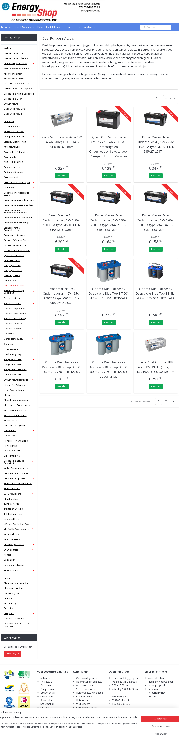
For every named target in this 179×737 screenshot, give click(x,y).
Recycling (8, 608)
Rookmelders (47, 700)
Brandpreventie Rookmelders (19, 200)
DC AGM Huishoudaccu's (16, 83)
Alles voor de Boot (13, 73)
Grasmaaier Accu (12, 349)
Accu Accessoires (19, 177)
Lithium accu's (48, 692)
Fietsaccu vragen (12, 328)
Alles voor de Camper (14, 78)
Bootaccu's (46, 685)
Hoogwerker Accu (13, 364)
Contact (8, 578)
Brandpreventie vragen (15, 235)
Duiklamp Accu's (12, 275)
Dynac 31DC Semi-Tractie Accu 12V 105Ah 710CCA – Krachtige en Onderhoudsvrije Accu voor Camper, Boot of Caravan (108, 146)
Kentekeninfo (89, 27)
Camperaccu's (47, 689)
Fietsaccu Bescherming (15, 318)
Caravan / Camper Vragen (17, 250)
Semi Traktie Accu (85, 689)
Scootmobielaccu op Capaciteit (19, 462)
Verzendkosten (156, 678)
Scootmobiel (28, 27)
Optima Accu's (11, 435)
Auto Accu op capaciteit (19, 63)
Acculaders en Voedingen (19, 182)
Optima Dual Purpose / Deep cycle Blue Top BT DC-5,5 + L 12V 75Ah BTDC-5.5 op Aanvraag (109, 369)
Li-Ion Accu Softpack (14, 389)
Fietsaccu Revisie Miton (15, 313)
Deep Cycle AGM (12, 265)
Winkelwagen (12, 653)
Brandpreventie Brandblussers (12, 229)
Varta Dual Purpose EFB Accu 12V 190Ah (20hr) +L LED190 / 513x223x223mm (155, 367)
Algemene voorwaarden (161, 681)
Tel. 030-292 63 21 (122, 703)
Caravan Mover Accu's (15, 245)
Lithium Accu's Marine (15, 384)
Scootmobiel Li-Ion (13, 98)
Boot (48, 27)
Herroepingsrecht (13, 593)
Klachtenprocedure (13, 588)
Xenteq (7, 554)
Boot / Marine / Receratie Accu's (19, 194)
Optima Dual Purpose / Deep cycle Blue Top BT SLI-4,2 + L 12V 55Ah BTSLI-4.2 (156, 293)
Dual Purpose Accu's (14, 285)
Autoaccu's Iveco (12, 146)
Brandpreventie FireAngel (17, 222)
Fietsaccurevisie (72, 27)
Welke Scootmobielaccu (16, 468)
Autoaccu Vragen (12, 166)
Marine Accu (10, 395)
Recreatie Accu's (12, 450)
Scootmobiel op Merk (19, 478)
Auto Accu (9, 121)
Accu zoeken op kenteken (17, 68)
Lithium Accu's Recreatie (19, 379)
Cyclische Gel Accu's (14, 255)
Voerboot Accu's (12, 539)
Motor (40, 27)
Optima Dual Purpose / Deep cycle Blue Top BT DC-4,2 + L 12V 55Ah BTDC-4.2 (109, 293)
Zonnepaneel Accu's (19, 564)
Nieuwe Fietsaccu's (13, 53)
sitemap (76, 731)
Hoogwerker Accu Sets (15, 369)
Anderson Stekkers (13, 171)
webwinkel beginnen (96, 731)
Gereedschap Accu (19, 338)
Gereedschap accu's (87, 707)
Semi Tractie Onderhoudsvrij (18, 483)
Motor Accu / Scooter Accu (19, 405)
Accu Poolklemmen (13, 161)
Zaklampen (9, 559)
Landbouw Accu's (12, 374)
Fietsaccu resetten (13, 323)
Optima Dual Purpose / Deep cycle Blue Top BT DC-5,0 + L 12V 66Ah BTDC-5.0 (62, 367)
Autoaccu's (46, 678)
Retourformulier (156, 692)
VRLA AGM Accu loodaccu (19, 528)
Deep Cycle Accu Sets (14, 108)
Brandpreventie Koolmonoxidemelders (15, 211)
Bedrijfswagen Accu (19, 136)
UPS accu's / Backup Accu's (17, 523)
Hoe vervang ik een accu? (89, 681)
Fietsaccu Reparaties (14, 308)
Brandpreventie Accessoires (18, 217)
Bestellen (61, 175)
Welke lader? (83, 703)
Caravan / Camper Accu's (19, 240)
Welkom (8, 48)
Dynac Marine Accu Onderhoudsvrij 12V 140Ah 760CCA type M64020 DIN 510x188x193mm (109, 222)
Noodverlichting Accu (14, 425)
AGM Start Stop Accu (14, 131)
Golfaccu (19, 343)
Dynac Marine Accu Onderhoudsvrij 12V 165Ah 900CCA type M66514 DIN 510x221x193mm (62, 296)
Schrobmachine (12, 455)
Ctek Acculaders (12, 260)
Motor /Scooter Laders (15, 415)
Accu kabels (10, 156)
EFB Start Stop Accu (13, 126)
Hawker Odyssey (12, 354)
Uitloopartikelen (12, 518)
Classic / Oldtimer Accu (15, 141)
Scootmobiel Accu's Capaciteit (19, 93)
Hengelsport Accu (19, 359)
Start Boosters (11, 498)
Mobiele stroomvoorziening (18, 399)
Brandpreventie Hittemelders (18, 205)
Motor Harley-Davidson (15, 410)
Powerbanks (10, 445)
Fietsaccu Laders (19, 303)
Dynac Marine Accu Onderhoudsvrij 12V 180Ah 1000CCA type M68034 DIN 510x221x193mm (62, 222)
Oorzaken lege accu (86, 678)
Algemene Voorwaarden (16, 583)
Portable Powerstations (16, 440)
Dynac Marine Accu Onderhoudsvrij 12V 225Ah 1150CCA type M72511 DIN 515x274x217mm (156, 144)
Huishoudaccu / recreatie (89, 692)
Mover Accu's (10, 420)
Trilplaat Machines (13, 513)
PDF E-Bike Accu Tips (87, 718)
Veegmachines (11, 534)
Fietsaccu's (6, 27)
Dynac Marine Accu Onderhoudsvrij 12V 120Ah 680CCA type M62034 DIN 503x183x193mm (156, 222)
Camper (58, 27)
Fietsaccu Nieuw (19, 298)
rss (83, 731)
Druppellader (10, 280)
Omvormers (19, 430)
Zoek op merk (19, 570)
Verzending (10, 603)
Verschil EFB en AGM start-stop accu (17, 624)
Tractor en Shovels (13, 508)
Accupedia (19, 613)
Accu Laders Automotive (16, 151)
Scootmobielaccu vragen (16, 473)
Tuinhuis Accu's (11, 503)
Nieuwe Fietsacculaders (16, 58)
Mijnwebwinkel (125, 731)
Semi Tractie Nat (12, 488)
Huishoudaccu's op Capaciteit (19, 88)
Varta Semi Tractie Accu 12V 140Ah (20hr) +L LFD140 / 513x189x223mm (62, 142)
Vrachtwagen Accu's (19, 544)
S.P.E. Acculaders (19, 493)
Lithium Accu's (11, 103)
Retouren (8, 598)
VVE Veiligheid (19, 549)
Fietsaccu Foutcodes (14, 618)
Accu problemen (85, 685)
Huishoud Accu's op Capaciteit (19, 291)
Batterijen (19, 187)
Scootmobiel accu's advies (90, 711)
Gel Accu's (9, 333)
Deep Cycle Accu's (13, 113)
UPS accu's (46, 707)
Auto (17, 27)
